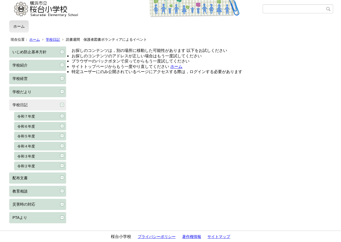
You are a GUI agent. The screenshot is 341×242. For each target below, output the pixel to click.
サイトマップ (218, 236)
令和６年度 (26, 126)
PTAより (19, 217)
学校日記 (53, 39)
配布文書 (20, 178)
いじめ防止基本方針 (29, 52)
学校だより (21, 92)
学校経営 (20, 78)
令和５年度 (26, 136)
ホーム (19, 26)
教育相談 (20, 191)
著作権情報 (191, 236)
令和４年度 (26, 146)
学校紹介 (20, 65)
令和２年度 (26, 166)
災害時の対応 (23, 204)
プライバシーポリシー (157, 236)
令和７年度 (26, 116)
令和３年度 (26, 156)
